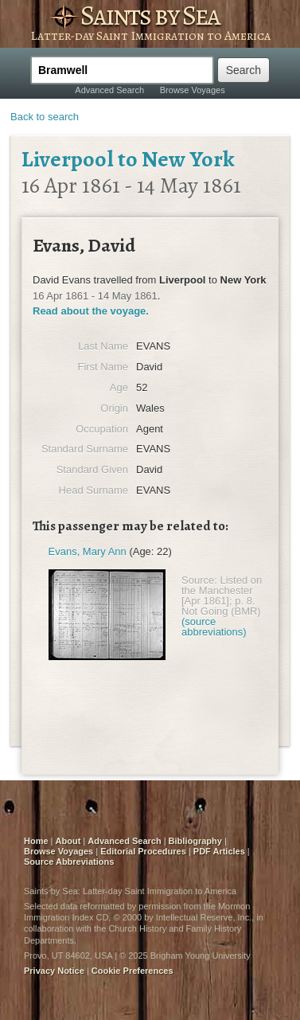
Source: (199, 580)
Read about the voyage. (91, 311)
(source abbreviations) (214, 627)
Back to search (44, 117)
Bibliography (195, 841)
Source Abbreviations (69, 861)
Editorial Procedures (143, 851)
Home (36, 841)
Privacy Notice (54, 970)
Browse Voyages (192, 90)
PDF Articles (219, 851)
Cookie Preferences (132, 970)
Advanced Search (109, 90)
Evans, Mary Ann (88, 551)
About (68, 841)
